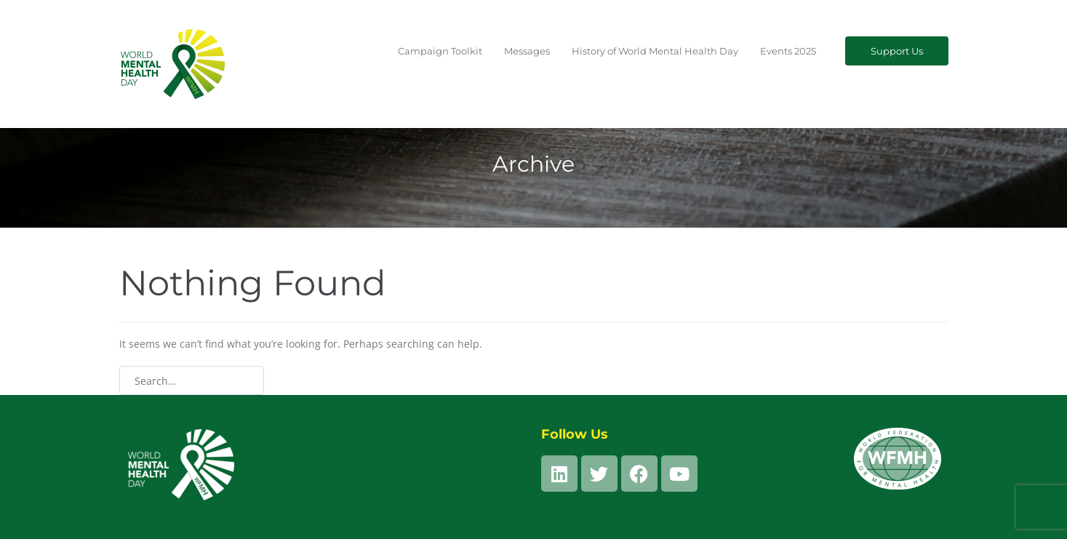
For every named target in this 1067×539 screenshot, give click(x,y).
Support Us (897, 51)
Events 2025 (788, 51)
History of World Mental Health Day (655, 51)
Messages (527, 51)
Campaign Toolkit (440, 51)
